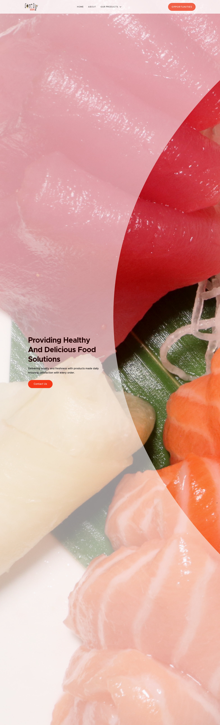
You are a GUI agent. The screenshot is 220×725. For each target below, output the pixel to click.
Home (80, 7)
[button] (111, 7)
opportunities (182, 7)
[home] (31, 6)
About (92, 7)
